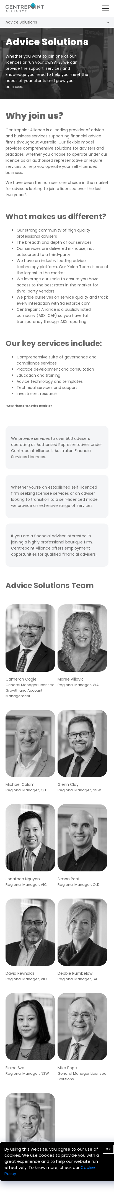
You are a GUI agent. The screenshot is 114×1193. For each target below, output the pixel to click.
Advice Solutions (21, 22)
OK (108, 1149)
